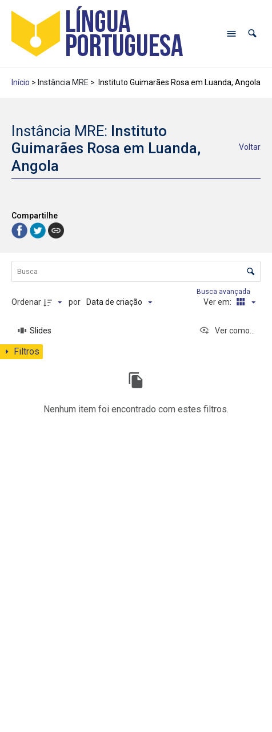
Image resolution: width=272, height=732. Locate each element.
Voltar (250, 147)
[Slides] (34, 330)
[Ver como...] (227, 330)
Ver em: (218, 302)
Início (20, 82)
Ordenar (26, 302)
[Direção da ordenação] (54, 302)
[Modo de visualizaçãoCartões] (244, 302)
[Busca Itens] (136, 271)
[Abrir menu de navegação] (231, 34)
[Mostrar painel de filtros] (21, 351)
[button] (252, 33)
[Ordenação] (119, 302)
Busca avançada (224, 292)
